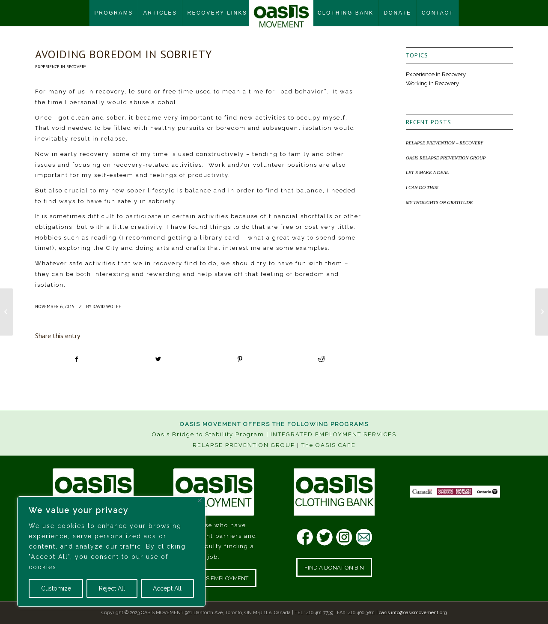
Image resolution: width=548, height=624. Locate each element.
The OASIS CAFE (328, 445)
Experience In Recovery (60, 66)
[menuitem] (113, 13)
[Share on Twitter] (158, 359)
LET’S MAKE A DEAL (427, 172)
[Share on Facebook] (76, 359)
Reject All (112, 588)
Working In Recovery (432, 83)
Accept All (167, 588)
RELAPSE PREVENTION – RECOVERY (444, 142)
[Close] (200, 500)
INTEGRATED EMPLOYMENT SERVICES (333, 434)
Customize (56, 588)
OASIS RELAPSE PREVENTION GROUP (446, 157)
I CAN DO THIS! (422, 187)
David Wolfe (106, 306)
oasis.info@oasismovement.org (413, 612)
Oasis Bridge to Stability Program (208, 434)
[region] (111, 551)
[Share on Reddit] (321, 359)
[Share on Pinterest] (239, 359)
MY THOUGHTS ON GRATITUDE (439, 202)
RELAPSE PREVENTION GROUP (244, 445)
